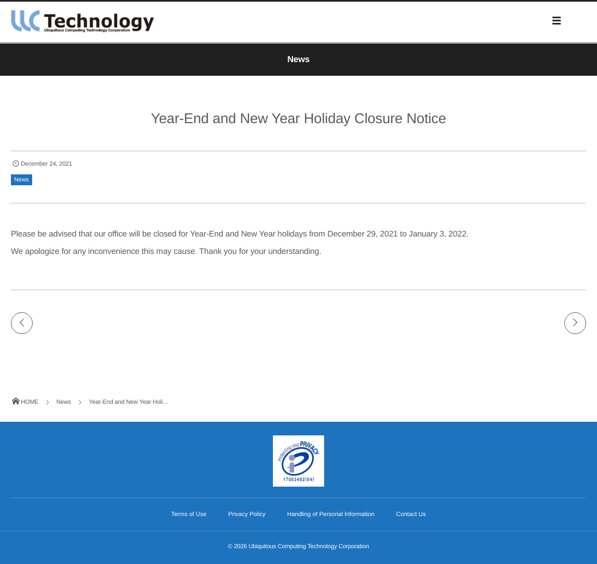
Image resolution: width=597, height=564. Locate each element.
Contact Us (410, 514)
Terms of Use (188, 514)
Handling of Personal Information (330, 514)
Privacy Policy (246, 514)
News (21, 180)
